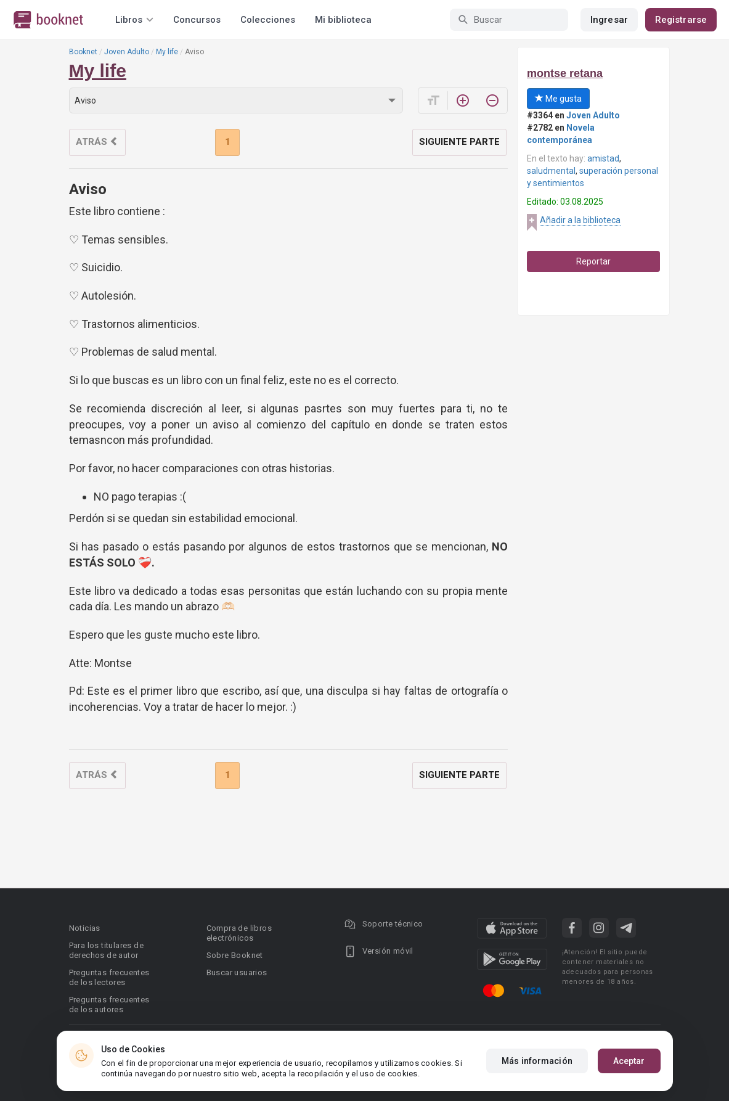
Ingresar (609, 19)
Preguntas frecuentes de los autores (109, 1004)
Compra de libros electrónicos (239, 933)
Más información (537, 1061)
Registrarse (681, 19)
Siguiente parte (459, 141)
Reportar (593, 261)
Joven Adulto (126, 51)
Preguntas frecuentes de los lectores (109, 977)
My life (167, 51)
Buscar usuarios (236, 972)
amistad (603, 158)
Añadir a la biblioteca (580, 220)
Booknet (83, 51)
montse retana (565, 73)
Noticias (84, 928)
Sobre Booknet (234, 955)
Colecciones (267, 19)
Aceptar (629, 1061)
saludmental (551, 171)
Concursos (197, 19)
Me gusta (558, 99)
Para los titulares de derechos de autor (106, 950)
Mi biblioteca (343, 19)
